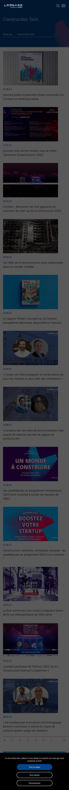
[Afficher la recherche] (58, 6)
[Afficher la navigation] (63, 5)
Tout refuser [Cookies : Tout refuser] (35, 775)
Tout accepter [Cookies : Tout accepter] (34, 767)
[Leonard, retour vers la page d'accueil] (13, 5)
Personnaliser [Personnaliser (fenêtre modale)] (34, 783)
